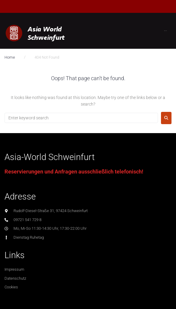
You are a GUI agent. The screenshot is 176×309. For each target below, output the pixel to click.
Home (10, 57)
